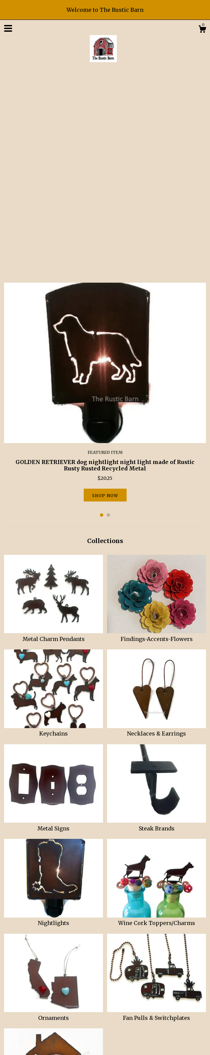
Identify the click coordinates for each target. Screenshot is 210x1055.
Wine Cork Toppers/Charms (156, 719)
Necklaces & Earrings (156, 530)
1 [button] (101, 315)
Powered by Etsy (23, 1043)
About (29, 976)
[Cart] (202, 30)
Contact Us (112, 976)
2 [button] (108, 315)
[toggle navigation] (8, 28)
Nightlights (53, 719)
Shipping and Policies (69, 976)
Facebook (16, 1001)
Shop (10, 976)
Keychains (53, 530)
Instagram (45, 1001)
